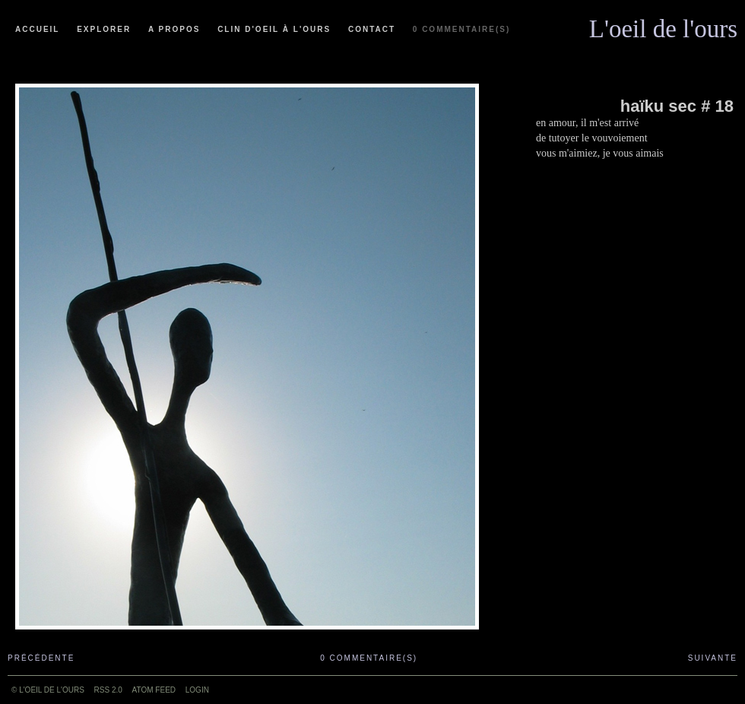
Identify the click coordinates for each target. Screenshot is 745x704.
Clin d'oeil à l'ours (274, 29)
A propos (174, 29)
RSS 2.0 (108, 690)
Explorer (104, 29)
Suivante (712, 658)
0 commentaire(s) (461, 29)
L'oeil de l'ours (663, 25)
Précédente (41, 658)
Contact (371, 29)
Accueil (37, 29)
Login (197, 690)
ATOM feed (154, 690)
